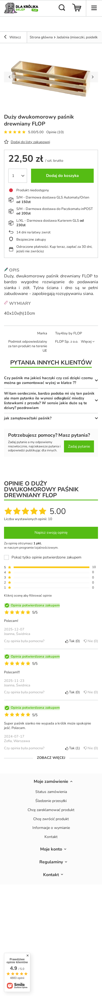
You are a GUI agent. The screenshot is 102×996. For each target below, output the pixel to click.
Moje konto (51, 849)
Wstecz (12, 37)
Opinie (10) (55, 132)
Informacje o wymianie (51, 828)
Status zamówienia (51, 792)
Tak (72, 641)
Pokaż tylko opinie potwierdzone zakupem (46, 557)
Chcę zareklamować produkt (51, 810)
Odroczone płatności (32, 246)
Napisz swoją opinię (51, 532)
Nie (91, 641)
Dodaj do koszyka (62, 175)
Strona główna (41, 37)
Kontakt (51, 837)
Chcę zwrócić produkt (51, 819)
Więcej (86, 341)
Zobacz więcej (51, 758)
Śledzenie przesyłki (51, 801)
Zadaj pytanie (79, 446)
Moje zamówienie (51, 781)
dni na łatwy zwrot (33, 232)
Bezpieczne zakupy (31, 239)
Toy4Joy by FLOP (68, 333)
